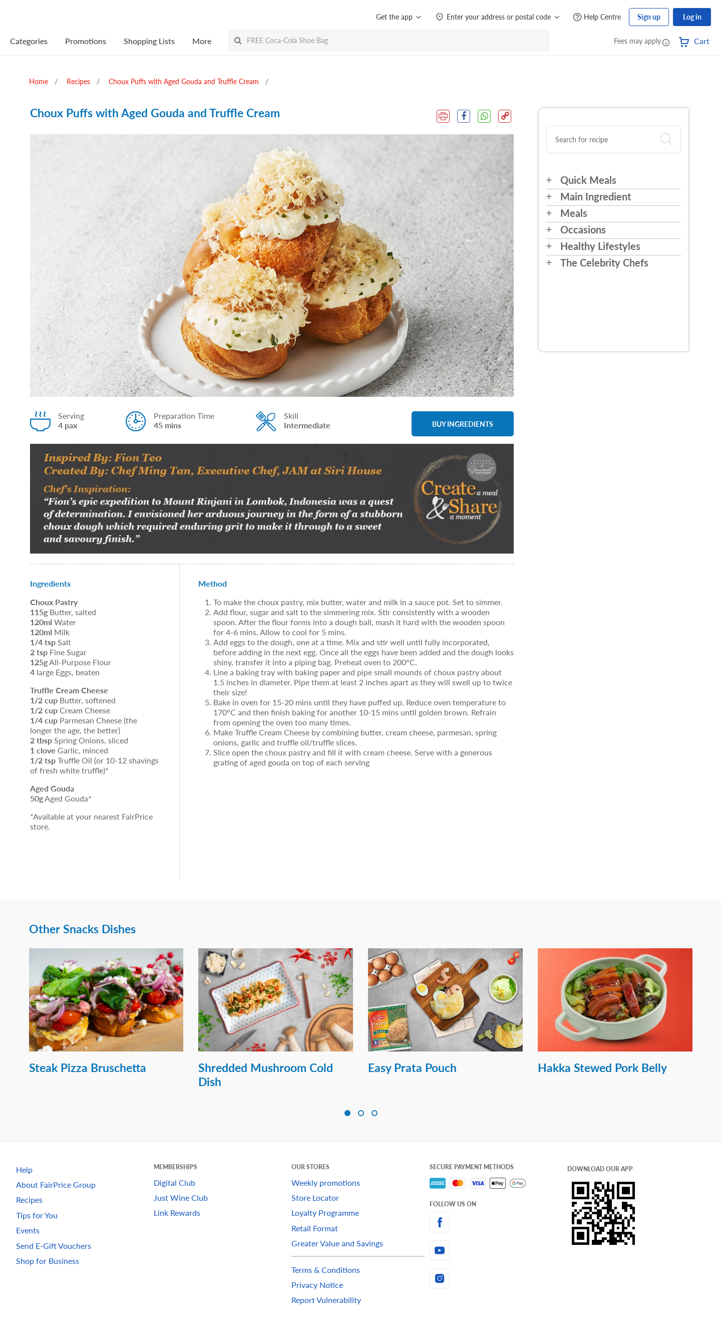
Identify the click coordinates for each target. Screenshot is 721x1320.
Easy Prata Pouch (412, 1068)
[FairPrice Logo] (38, 17)
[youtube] (498, 1250)
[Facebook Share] (463, 116)
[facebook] (498, 1222)
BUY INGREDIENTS (462, 424)
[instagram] (498, 1278)
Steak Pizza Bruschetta (87, 1068)
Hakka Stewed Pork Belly (602, 1068)
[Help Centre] (597, 17)
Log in (692, 17)
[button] (666, 42)
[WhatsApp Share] (484, 116)
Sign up (648, 17)
